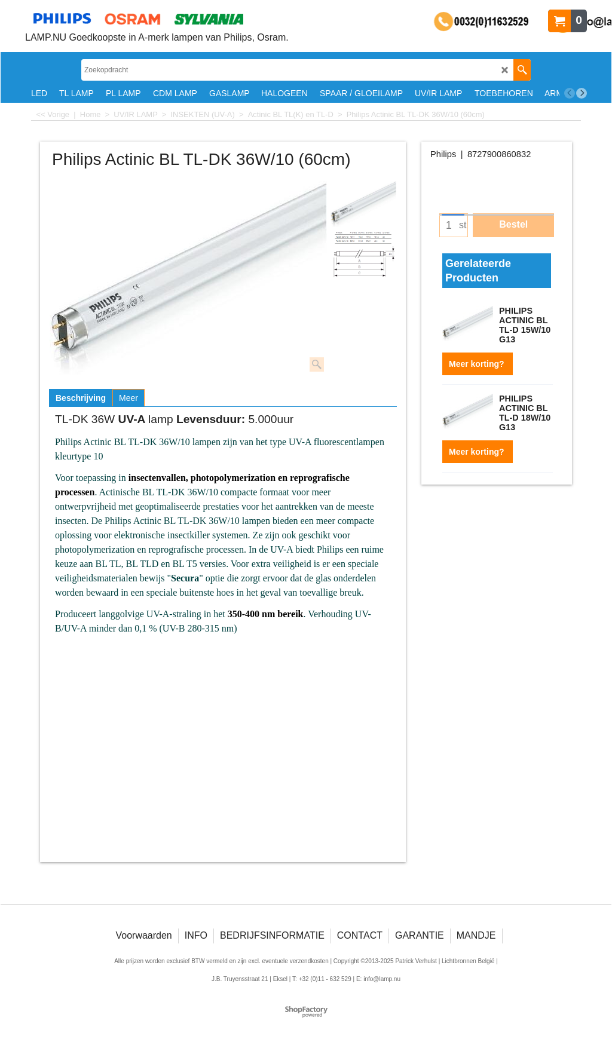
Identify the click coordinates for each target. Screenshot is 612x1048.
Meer (128, 398)
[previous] (569, 93)
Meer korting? (477, 364)
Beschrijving (81, 398)
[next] (581, 93)
